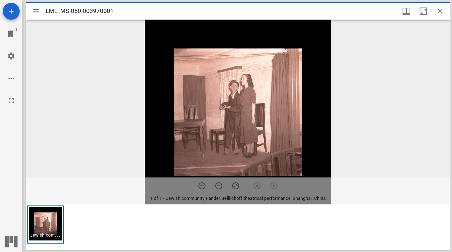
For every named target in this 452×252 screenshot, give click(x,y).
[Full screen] (11, 100)
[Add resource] (11, 11)
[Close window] (440, 11)
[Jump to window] (11, 33)
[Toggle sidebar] (35, 11)
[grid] (238, 227)
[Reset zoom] (235, 185)
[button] (45, 224)
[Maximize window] (423, 11)
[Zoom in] (202, 185)
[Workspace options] (11, 78)
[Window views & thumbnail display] (406, 11)
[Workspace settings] (11, 56)
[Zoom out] (218, 185)
